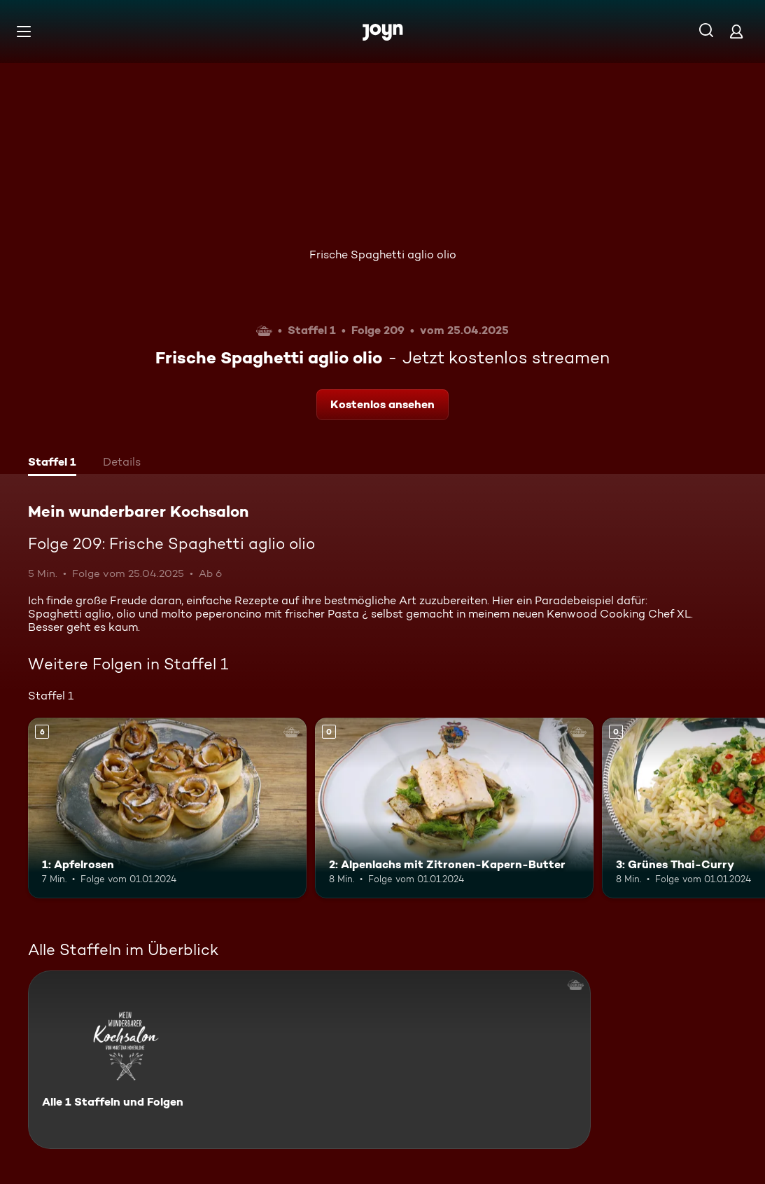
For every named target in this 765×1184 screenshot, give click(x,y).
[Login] (736, 31)
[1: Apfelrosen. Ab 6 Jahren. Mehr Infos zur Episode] (167, 808)
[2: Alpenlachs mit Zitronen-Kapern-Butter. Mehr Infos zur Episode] (454, 808)
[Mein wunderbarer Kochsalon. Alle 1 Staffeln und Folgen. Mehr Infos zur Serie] (309, 1059)
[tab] (52, 463)
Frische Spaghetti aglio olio (382, 254)
